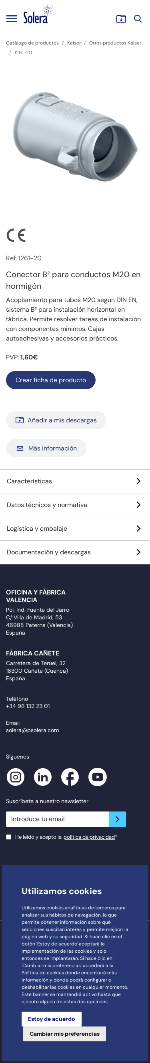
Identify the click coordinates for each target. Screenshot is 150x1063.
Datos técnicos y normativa (75, 505)
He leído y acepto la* (66, 837)
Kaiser (74, 43)
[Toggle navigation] (11, 18)
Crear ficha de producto (51, 380)
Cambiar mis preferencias (65, 1033)
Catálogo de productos (32, 43)
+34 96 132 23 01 (28, 706)
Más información (46, 448)
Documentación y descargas (75, 552)
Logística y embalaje (75, 529)
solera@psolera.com (32, 730)
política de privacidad (89, 837)
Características (75, 481)
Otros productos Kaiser (115, 43)
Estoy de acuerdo (51, 1018)
